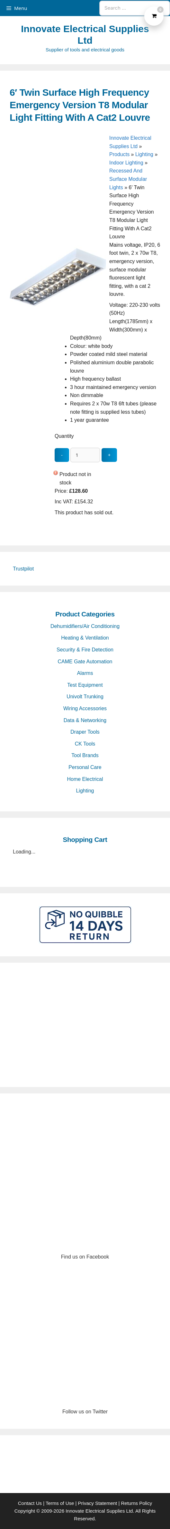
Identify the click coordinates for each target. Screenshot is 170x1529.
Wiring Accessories (85, 708)
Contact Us (30, 1503)
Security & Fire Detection (85, 649)
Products (119, 154)
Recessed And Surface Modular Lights (128, 179)
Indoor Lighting (126, 162)
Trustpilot (23, 568)
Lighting (144, 154)
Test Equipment (85, 685)
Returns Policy (136, 1503)
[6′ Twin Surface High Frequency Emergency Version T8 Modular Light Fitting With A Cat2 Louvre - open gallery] (58, 324)
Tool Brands (85, 755)
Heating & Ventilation (85, 638)
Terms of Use (60, 1503)
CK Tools (85, 744)
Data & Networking (85, 720)
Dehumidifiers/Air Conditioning (85, 626)
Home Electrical (85, 779)
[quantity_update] (85, 455)
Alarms (85, 673)
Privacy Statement (97, 1503)
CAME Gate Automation (85, 661)
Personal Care (84, 767)
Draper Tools (84, 732)
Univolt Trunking (85, 696)
